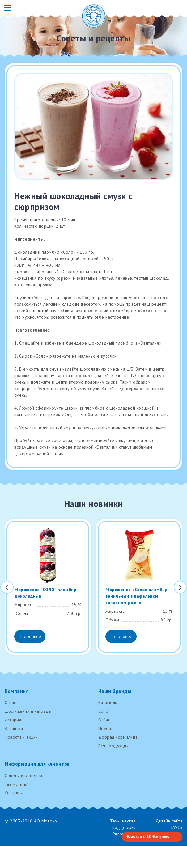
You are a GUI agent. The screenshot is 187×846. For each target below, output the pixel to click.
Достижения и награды (28, 711)
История (13, 720)
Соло (103, 711)
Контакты (14, 793)
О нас (10, 702)
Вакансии (14, 728)
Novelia (106, 728)
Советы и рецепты (23, 775)
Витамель (107, 702)
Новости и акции (21, 737)
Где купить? (16, 784)
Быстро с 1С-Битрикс (148, 837)
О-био (104, 720)
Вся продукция (113, 746)
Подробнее (30, 636)
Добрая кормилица (118, 737)
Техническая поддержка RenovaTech (123, 827)
